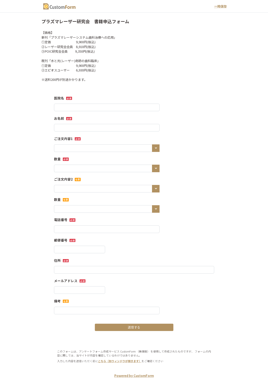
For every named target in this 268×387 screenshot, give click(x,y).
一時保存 (220, 6)
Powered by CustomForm (134, 375)
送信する (134, 327)
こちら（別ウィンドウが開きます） (120, 361)
